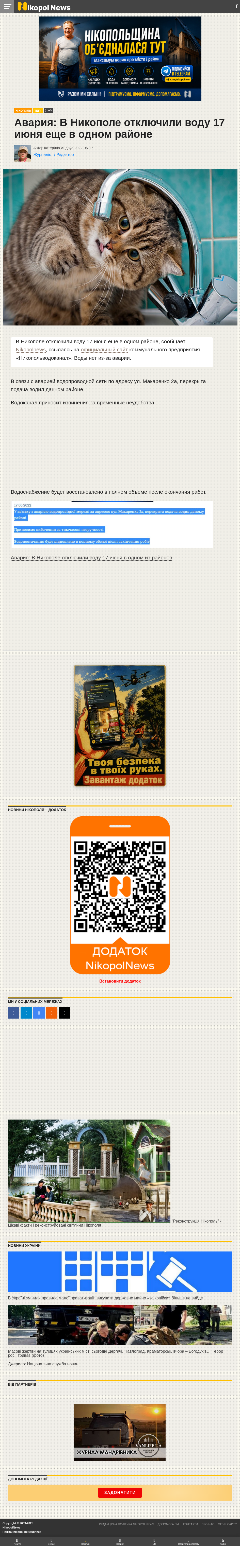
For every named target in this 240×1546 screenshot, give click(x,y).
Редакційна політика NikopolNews (126, 1524)
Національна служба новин (52, 1364)
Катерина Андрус (58, 148)
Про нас (207, 1524)
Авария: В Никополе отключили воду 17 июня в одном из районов (91, 557)
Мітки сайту (227, 1524)
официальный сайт (104, 349)
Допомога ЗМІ (169, 1524)
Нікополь (23, 110)
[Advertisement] (112, 449)
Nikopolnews (31, 349)
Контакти (190, 1524)
